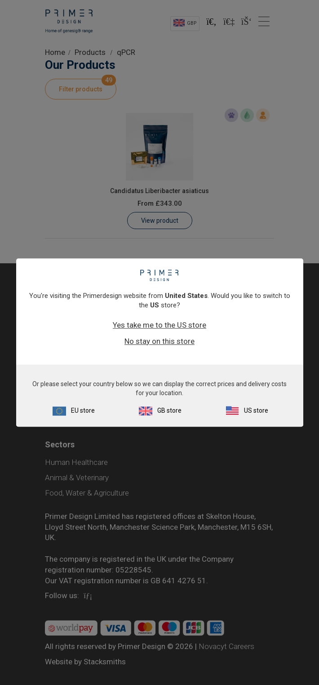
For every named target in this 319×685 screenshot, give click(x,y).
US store (256, 410)
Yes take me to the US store (159, 324)
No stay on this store (159, 341)
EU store (83, 410)
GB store (169, 410)
